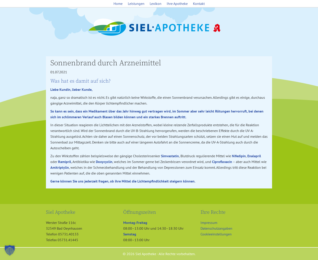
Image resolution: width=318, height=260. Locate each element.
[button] (9, 250)
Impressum (209, 222)
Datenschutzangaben (216, 228)
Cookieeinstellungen (216, 234)
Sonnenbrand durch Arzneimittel (105, 63)
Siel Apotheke (159, 27)
